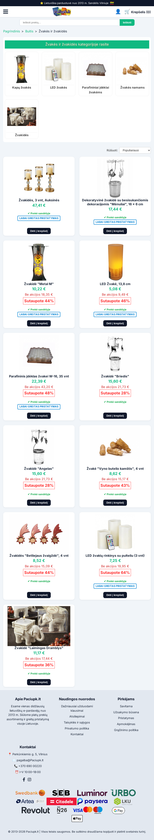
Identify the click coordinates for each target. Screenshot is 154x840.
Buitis (29, 31)
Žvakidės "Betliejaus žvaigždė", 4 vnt (39, 556)
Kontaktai (77, 734)
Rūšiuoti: (112, 150)
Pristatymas (126, 718)
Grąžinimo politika (126, 730)
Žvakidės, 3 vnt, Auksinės (39, 200)
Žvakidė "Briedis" (115, 376)
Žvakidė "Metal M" (39, 284)
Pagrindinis (11, 31)
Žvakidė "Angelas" (39, 469)
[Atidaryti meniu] (5, 11)
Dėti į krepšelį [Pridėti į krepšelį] (39, 230)
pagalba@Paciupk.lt (30, 760)
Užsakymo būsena (126, 712)
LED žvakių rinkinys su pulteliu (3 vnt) (115, 556)
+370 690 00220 (30, 766)
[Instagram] (29, 779)
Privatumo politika (77, 728)
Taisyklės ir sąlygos (77, 722)
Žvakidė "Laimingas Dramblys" (38, 648)
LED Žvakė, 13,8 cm (115, 284)
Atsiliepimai (77, 716)
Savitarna (126, 706)
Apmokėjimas (126, 724)
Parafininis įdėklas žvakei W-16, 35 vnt (39, 376)
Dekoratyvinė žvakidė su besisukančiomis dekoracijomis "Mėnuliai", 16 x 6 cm (115, 202)
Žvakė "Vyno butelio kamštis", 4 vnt (115, 469)
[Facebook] (24, 779)
